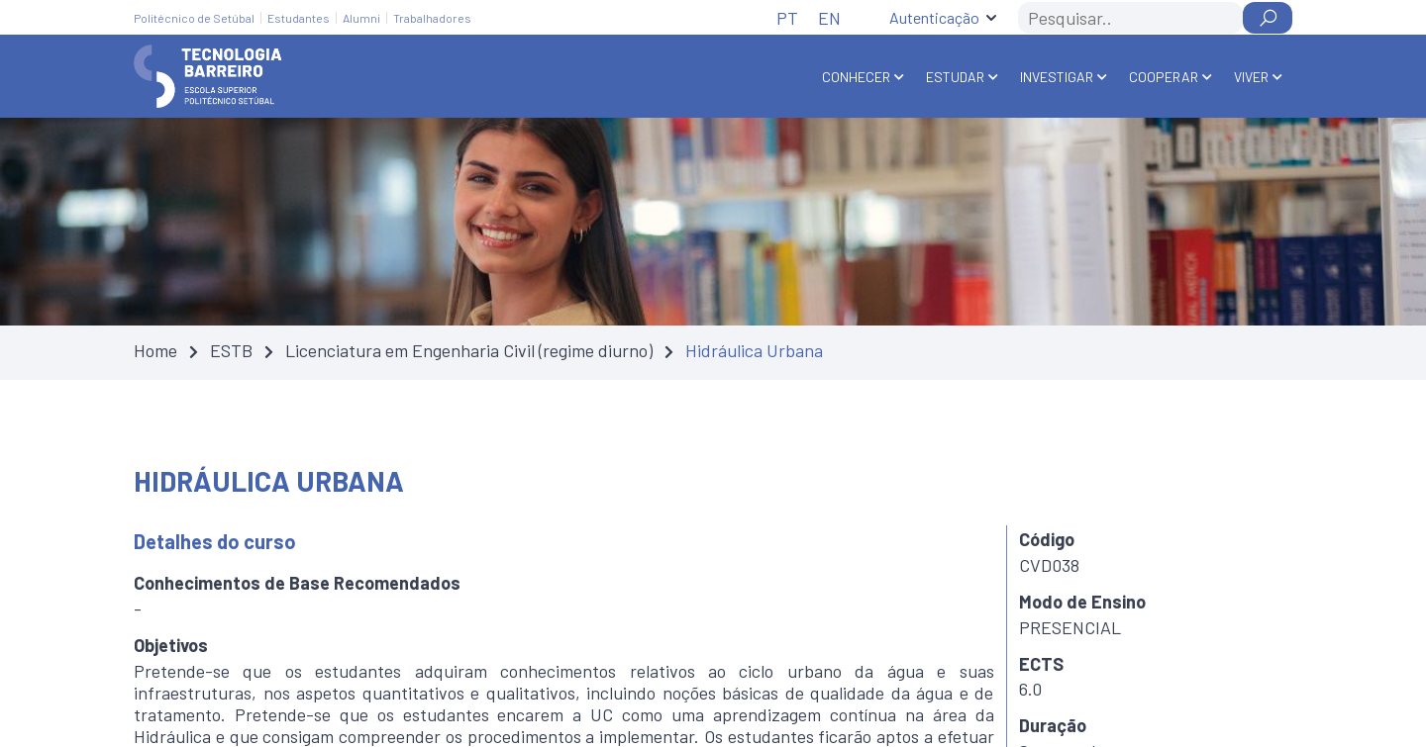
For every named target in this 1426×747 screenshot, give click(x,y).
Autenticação (934, 17)
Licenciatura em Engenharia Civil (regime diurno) (469, 350)
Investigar (1056, 76)
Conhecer (856, 76)
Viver (1251, 76)
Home (155, 350)
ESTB (231, 350)
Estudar (955, 76)
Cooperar (1163, 76)
